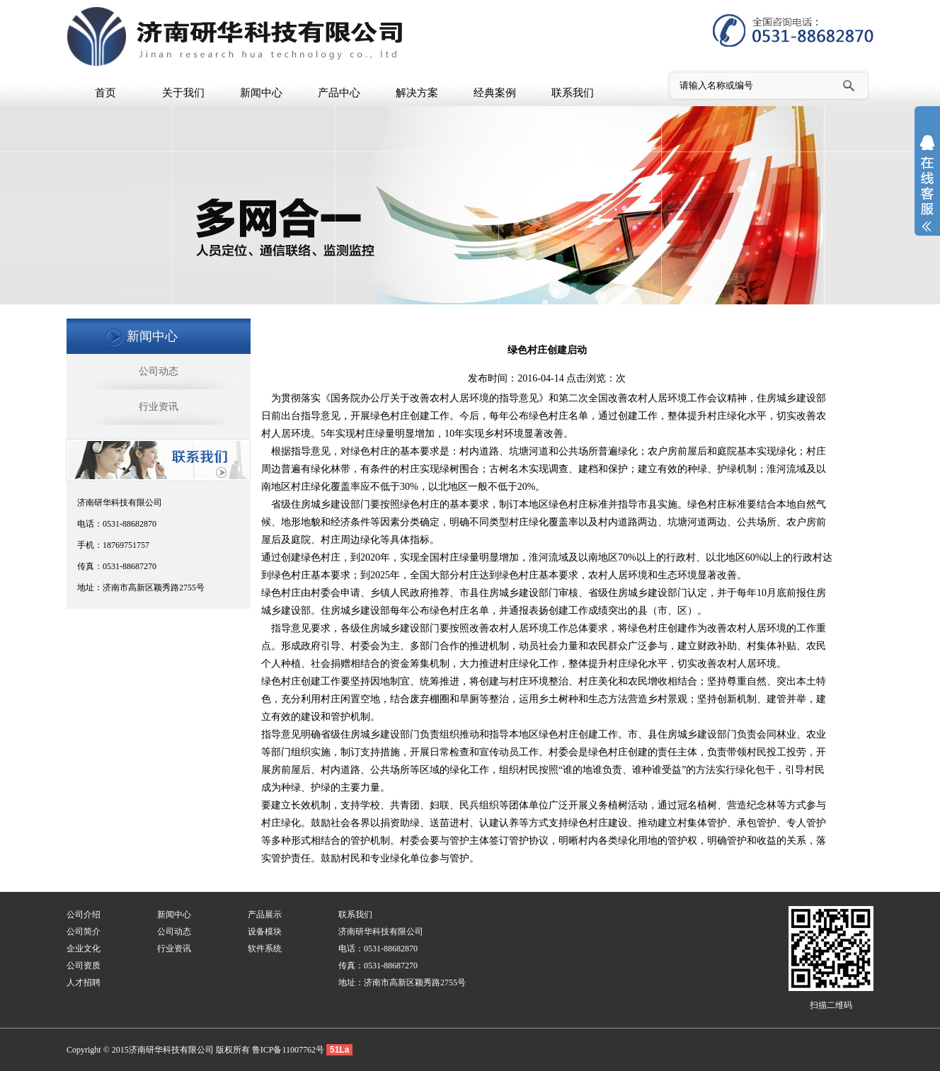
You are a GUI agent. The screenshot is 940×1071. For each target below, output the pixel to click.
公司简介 (84, 932)
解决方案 (417, 92)
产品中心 (339, 92)
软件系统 (265, 948)
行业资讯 (158, 406)
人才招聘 (84, 982)
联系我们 (572, 92)
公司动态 (158, 371)
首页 (105, 92)
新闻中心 (261, 92)
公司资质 (84, 965)
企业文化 (84, 948)
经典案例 (495, 92)
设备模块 (265, 932)
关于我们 (183, 92)
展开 (927, 192)
